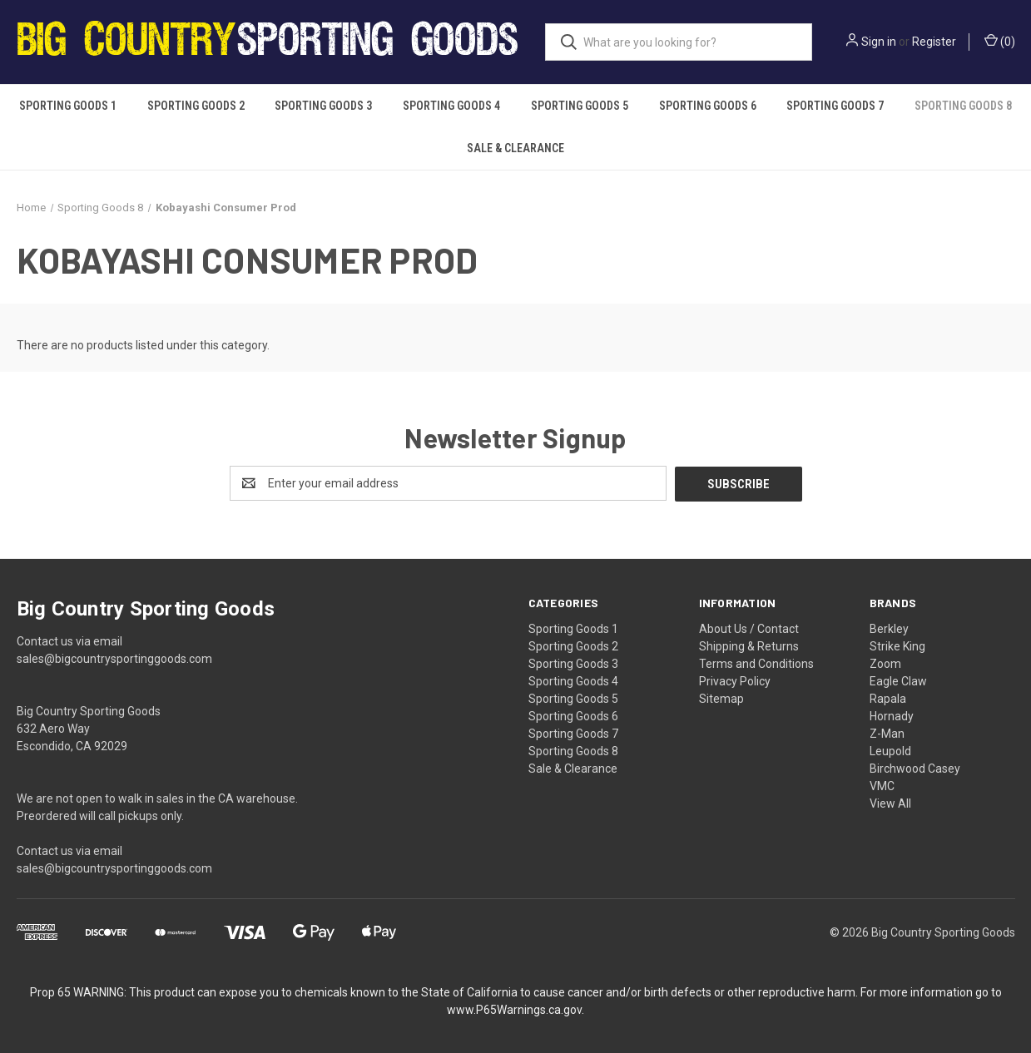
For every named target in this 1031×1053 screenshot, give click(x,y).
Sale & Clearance (515, 148)
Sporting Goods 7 (835, 105)
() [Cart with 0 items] (999, 40)
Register (934, 41)
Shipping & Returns (749, 645)
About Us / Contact (749, 628)
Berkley (889, 628)
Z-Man (887, 732)
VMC (882, 785)
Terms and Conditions (756, 663)
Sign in (878, 41)
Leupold (890, 750)
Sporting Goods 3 (323, 105)
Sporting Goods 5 (579, 105)
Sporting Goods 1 (67, 105)
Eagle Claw (898, 680)
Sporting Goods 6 (707, 105)
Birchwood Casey (915, 767)
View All (890, 802)
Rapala (888, 697)
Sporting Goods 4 (451, 105)
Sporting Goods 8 (963, 105)
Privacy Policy (735, 680)
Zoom (885, 663)
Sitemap (721, 697)
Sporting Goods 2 (196, 105)
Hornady (892, 715)
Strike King (897, 645)
